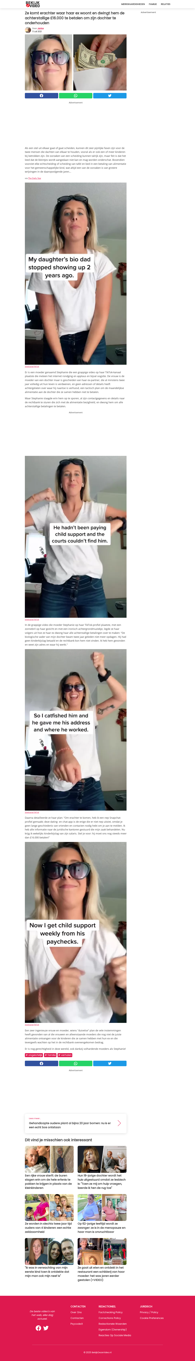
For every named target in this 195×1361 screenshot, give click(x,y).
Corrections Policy (110, 1318)
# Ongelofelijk (34, 1055)
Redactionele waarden (113, 1324)
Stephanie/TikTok (32, 366)
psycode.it (77, 1324)
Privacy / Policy (149, 1312)
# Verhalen (65, 1055)
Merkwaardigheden (133, 4)
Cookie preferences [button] (152, 1318)
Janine (40, 28)
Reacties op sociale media (115, 1335)
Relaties (165, 4)
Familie (153, 4)
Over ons (76, 1312)
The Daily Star (34, 178)
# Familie (50, 1055)
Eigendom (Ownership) (113, 1329)
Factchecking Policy (111, 1312)
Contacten (77, 1318)
